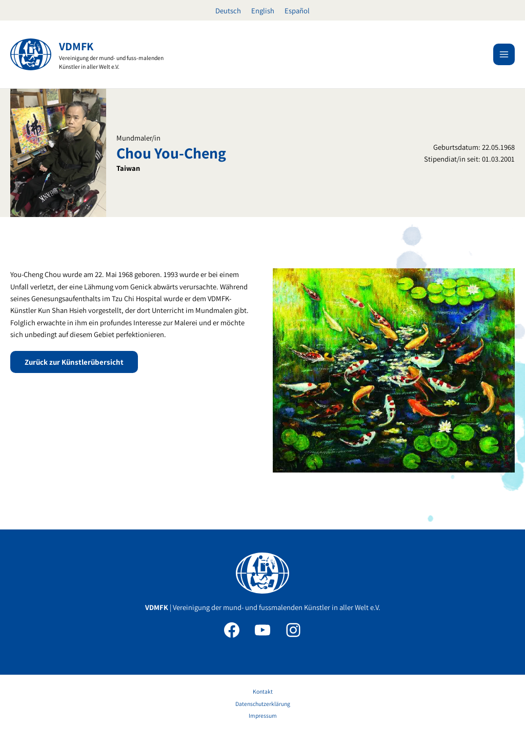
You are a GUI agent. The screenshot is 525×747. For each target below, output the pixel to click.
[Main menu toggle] (504, 54)
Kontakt (263, 691)
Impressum (263, 715)
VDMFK (76, 46)
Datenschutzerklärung (262, 703)
